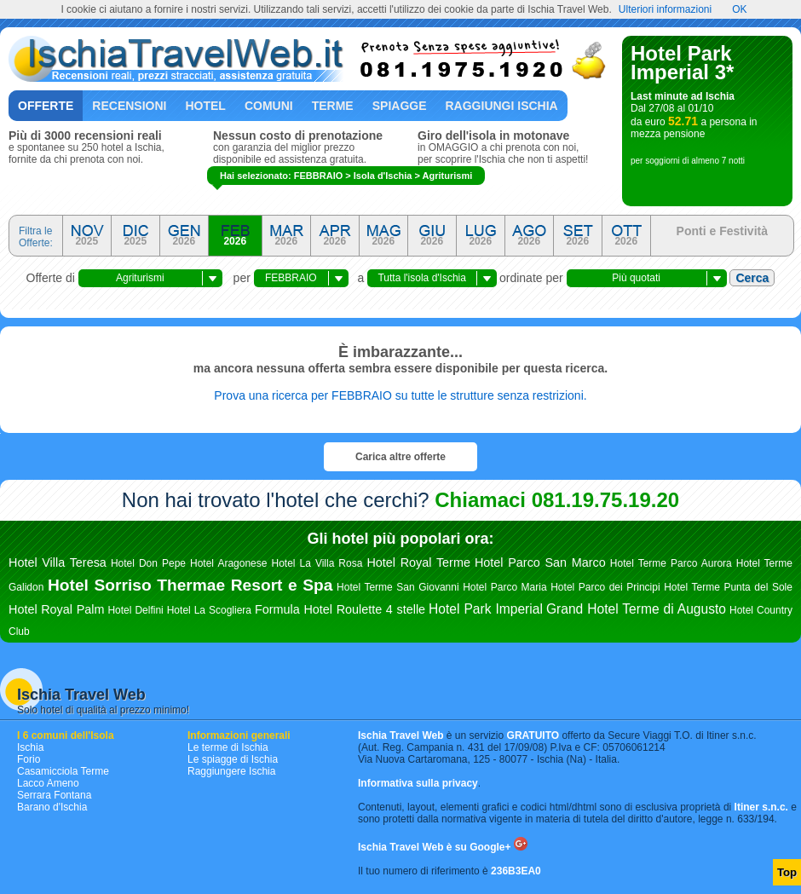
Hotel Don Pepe (148, 563)
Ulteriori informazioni (665, 9)
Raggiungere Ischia (231, 771)
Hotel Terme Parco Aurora (671, 563)
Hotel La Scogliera (209, 610)
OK (739, 9)
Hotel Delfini (135, 610)
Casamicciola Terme (63, 771)
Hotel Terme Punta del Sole (728, 587)
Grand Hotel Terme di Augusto (636, 609)
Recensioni (129, 105)
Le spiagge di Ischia (232, 759)
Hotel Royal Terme (418, 562)
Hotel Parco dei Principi (605, 587)
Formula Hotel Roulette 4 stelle (340, 609)
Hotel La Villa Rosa (316, 563)
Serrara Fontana (54, 795)
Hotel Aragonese (228, 563)
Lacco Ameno (48, 783)
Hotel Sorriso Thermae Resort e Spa (190, 585)
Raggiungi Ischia (502, 105)
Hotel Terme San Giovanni (398, 587)
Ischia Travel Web (81, 694)
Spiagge (399, 105)
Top (787, 872)
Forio (28, 759)
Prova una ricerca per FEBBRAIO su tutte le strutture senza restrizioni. (400, 395)
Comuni (269, 105)
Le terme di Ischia (227, 747)
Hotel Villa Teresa (58, 562)
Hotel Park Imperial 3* (682, 63)
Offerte (45, 105)
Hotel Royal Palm (56, 609)
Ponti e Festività (722, 231)
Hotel (205, 105)
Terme (333, 105)
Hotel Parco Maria (505, 587)
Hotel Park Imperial (486, 609)
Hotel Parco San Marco (540, 562)
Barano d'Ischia (52, 807)
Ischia (30, 747)
